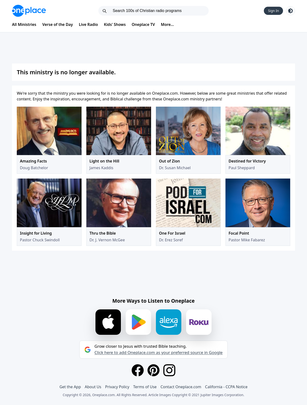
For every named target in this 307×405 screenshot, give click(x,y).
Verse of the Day (57, 24)
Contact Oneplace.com (180, 386)
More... (167, 24)
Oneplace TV (143, 24)
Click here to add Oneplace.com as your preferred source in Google (158, 352)
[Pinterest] (153, 370)
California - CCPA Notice (226, 386)
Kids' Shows (115, 24)
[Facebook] (138, 370)
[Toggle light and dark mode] (290, 10)
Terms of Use (145, 386)
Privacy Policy (117, 386)
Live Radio (88, 24)
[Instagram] (169, 370)
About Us (93, 386)
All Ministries (24, 24)
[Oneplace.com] (29, 11)
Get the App (70, 386)
